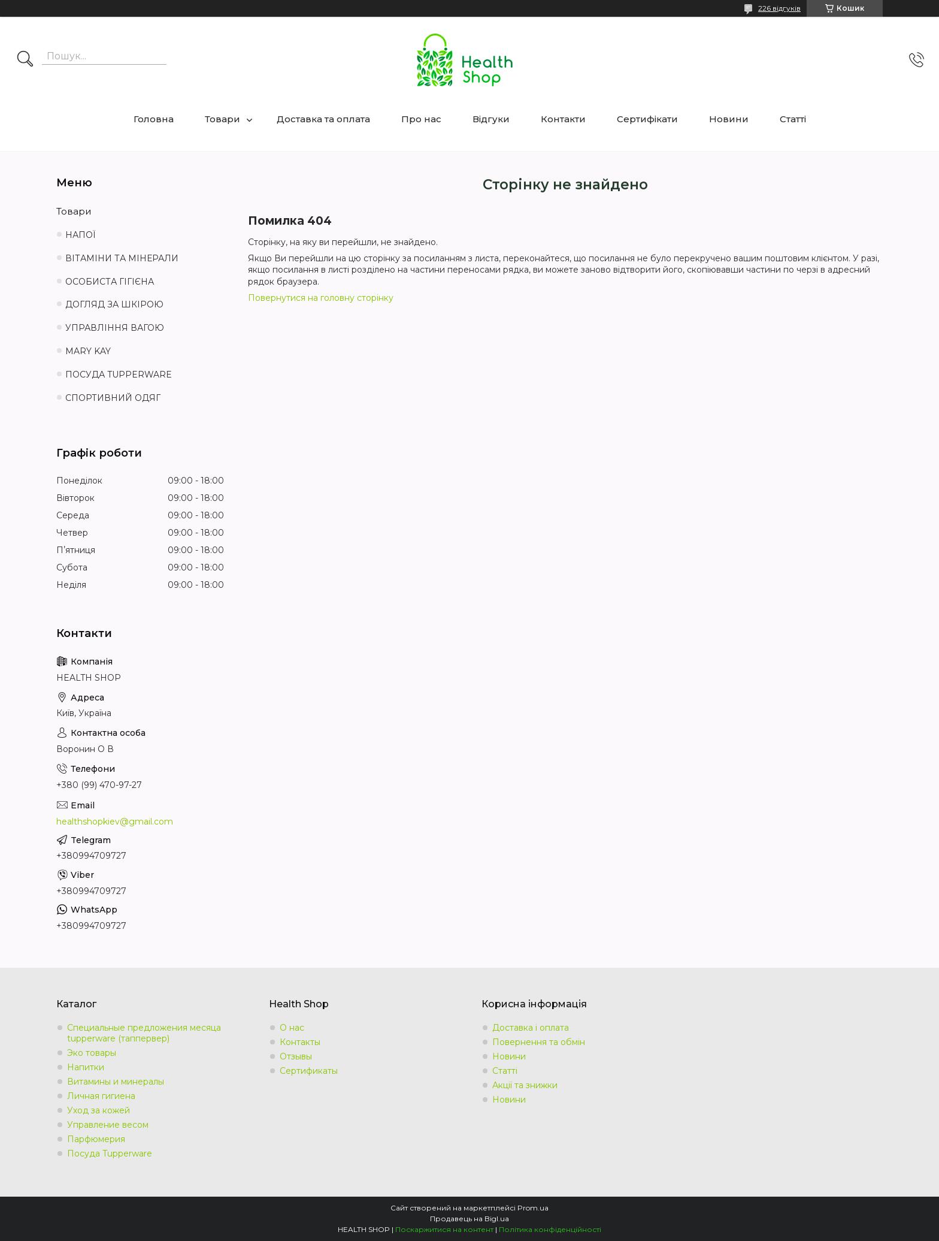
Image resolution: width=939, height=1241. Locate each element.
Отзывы (296, 1056)
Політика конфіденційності (550, 1229)
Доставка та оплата (323, 119)
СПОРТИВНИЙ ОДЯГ (112, 397)
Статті (793, 119)
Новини (729, 119)
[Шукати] (25, 60)
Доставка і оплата (530, 1027)
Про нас (421, 119)
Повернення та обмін (538, 1042)
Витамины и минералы (115, 1081)
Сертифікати (647, 119)
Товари (222, 119)
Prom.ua (533, 1207)
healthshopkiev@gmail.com (114, 821)
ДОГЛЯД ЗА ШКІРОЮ (114, 304)
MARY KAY (88, 351)
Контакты (300, 1042)
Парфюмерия (96, 1139)
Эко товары (91, 1052)
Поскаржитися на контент (444, 1229)
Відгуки (491, 119)
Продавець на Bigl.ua (469, 1218)
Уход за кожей (98, 1110)
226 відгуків (779, 8)
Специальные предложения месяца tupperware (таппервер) (144, 1033)
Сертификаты (309, 1070)
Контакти (563, 119)
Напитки (85, 1067)
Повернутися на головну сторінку (320, 297)
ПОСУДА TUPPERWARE (118, 374)
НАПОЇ (80, 235)
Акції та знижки (525, 1085)
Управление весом (108, 1124)
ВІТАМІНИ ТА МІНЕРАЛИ (121, 258)
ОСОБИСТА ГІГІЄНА (109, 281)
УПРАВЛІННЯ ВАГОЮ (114, 327)
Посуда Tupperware (109, 1153)
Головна (154, 119)
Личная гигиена (101, 1096)
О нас (292, 1027)
